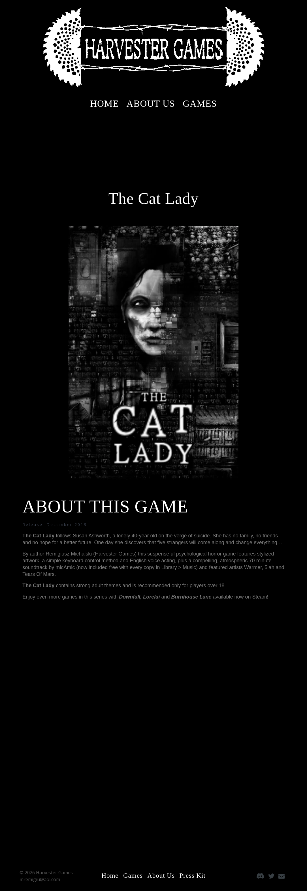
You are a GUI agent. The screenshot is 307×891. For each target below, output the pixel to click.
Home (104, 104)
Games (200, 104)
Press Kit (193, 875)
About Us (151, 104)
